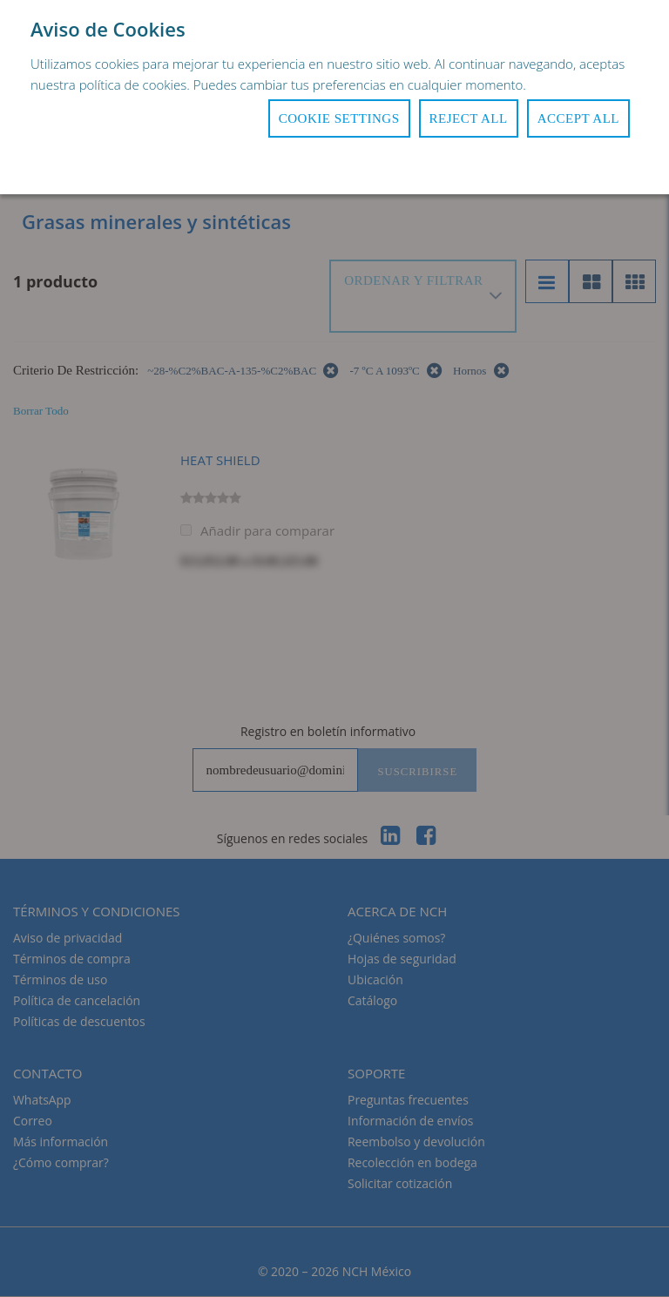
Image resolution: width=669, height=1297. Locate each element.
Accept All (578, 118)
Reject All (468, 118)
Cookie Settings (339, 118)
